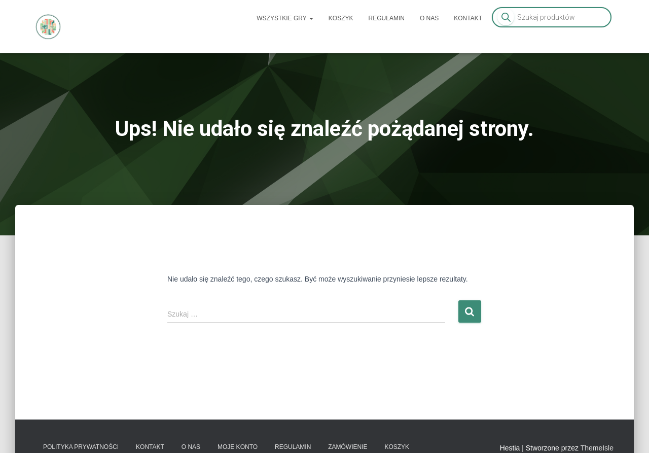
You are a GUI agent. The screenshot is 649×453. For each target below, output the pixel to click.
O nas (429, 18)
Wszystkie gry (285, 18)
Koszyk (341, 18)
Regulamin (387, 18)
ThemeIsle (597, 448)
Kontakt (468, 18)
